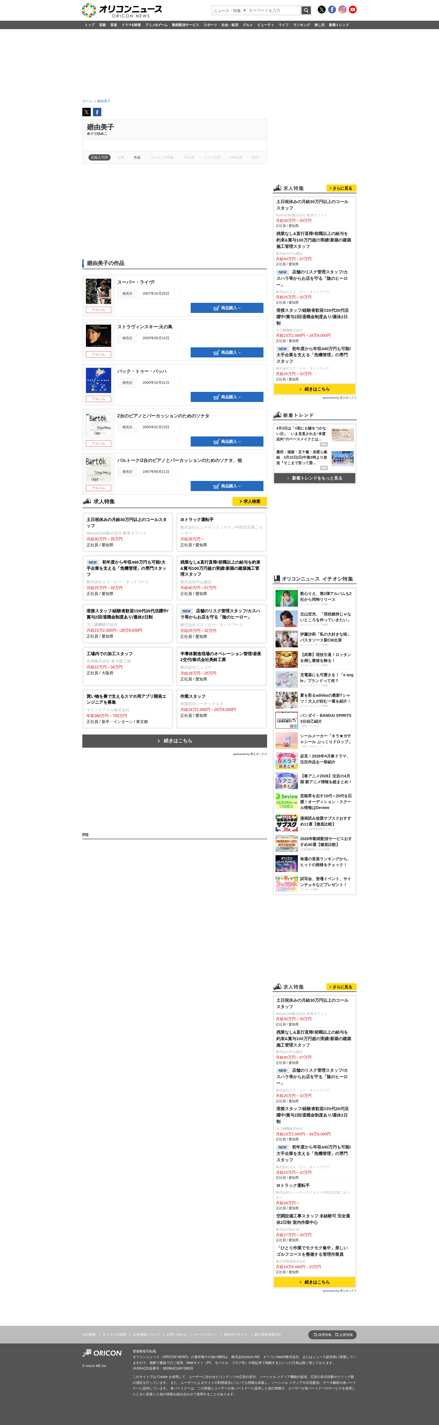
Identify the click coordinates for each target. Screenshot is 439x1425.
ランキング (301, 25)
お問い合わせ (177, 1334)
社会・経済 (229, 25)
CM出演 (236, 157)
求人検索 (252, 501)
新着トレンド (339, 25)
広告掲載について (146, 1334)
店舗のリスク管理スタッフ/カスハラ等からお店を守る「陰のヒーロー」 (312, 278)
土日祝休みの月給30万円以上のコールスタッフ (312, 204)
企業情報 (346, 1335)
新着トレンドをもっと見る (314, 478)
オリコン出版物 (114, 1334)
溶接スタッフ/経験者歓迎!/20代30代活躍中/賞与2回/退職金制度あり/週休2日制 (312, 317)
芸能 (102, 25)
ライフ (284, 25)
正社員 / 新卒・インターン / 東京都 (128, 708)
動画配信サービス (185, 25)
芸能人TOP (99, 157)
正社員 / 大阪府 (128, 663)
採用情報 (324, 1335)
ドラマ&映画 (131, 25)
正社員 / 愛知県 (128, 532)
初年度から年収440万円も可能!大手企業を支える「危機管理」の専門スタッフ (313, 355)
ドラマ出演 (212, 157)
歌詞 (255, 157)
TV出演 (188, 157)
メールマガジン (205, 1334)
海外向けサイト (235, 1334)
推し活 (319, 25)
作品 (137, 157)
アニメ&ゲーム (156, 25)
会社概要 (89, 1334)
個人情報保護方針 (267, 1334)
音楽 (113, 25)
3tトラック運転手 (293, 1185)
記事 (121, 157)
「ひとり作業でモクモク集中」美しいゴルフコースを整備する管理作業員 (312, 1251)
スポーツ (210, 25)
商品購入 (227, 308)
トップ (90, 25)
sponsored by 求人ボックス (250, 753)
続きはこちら (178, 740)
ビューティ (265, 25)
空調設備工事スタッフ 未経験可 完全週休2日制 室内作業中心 (313, 1219)
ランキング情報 (162, 157)
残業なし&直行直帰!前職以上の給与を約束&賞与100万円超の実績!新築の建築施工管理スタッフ (313, 240)
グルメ (248, 25)
